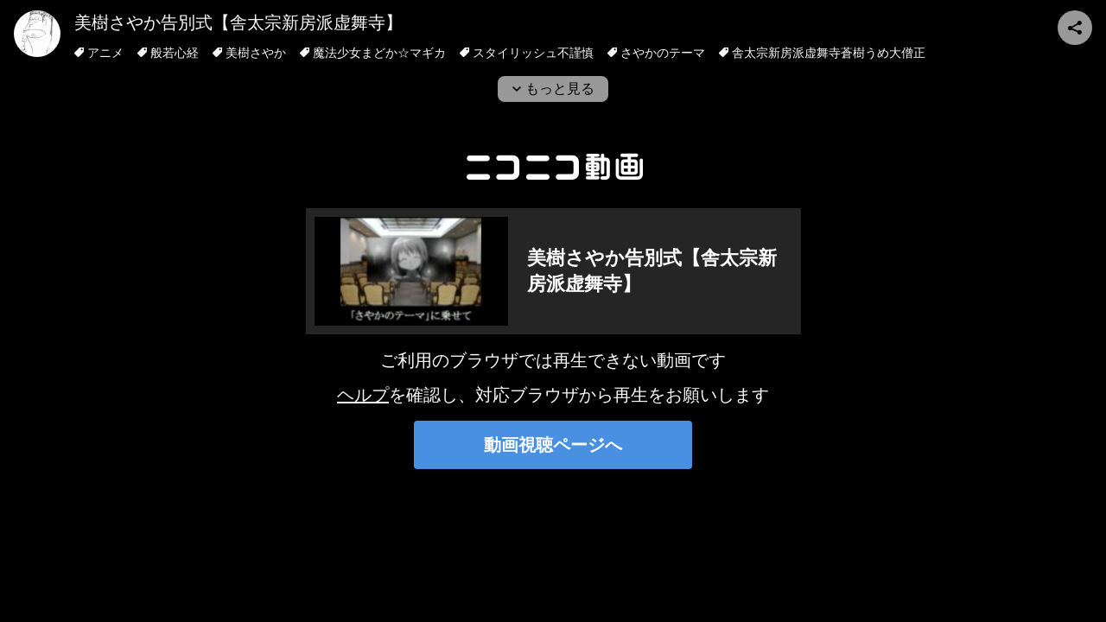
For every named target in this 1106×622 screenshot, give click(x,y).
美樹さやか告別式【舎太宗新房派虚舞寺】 (238, 22)
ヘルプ (363, 394)
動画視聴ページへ (553, 444)
